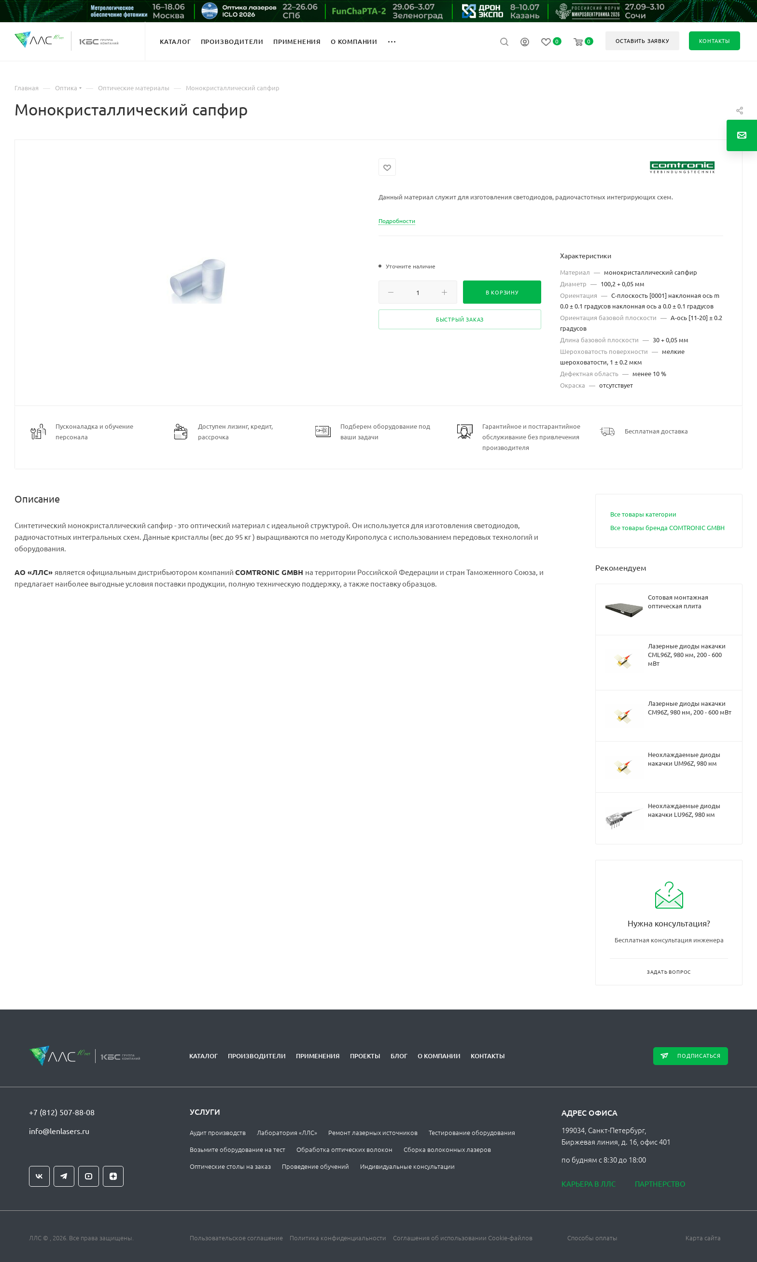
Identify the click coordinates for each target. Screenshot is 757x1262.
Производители (257, 1056)
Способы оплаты (592, 1237)
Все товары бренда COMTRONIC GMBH (667, 527)
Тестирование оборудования (472, 1132)
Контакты (488, 1056)
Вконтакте (39, 1176)
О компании (439, 1056)
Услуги (205, 1111)
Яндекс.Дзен (113, 1176)
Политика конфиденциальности (338, 1237)
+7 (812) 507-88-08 (62, 1112)
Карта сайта (703, 1237)
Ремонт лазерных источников (373, 1132)
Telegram (64, 1176)
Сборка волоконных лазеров (447, 1149)
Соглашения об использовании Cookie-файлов (463, 1237)
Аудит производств (218, 1132)
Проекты (365, 1056)
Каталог (203, 1056)
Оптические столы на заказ (230, 1166)
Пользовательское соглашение (236, 1237)
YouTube (88, 1176)
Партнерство (660, 1183)
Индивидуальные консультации (407, 1166)
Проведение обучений (315, 1166)
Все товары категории (643, 514)
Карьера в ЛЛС (588, 1183)
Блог (399, 1056)
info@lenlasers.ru (59, 1131)
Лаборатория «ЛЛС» (287, 1132)
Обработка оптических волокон (344, 1149)
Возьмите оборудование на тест (237, 1149)
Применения (318, 1056)
